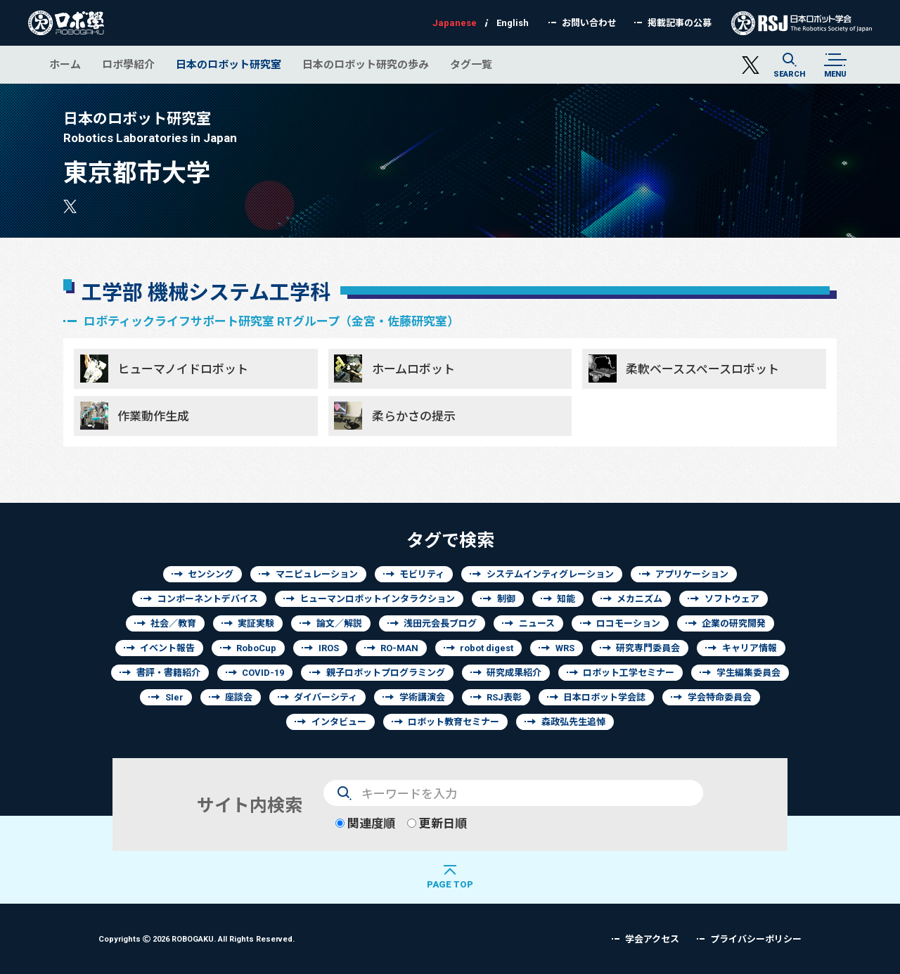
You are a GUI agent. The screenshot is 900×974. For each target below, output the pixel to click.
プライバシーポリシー (756, 939)
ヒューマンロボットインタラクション (377, 598)
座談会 (238, 697)
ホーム (65, 64)
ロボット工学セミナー (628, 672)
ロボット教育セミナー (453, 721)
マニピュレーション (317, 574)
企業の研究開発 (734, 623)
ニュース (537, 623)
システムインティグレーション (550, 574)
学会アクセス (652, 939)
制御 (506, 598)
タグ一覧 (471, 64)
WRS (564, 648)
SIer (174, 697)
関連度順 (365, 823)
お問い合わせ (589, 22)
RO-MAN (399, 648)
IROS (329, 648)
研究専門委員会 (648, 648)
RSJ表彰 (504, 697)
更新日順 (437, 823)
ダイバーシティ (325, 697)
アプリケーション (691, 574)
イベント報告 (167, 648)
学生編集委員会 (748, 672)
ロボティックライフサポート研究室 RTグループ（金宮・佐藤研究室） (271, 321)
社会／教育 (173, 623)
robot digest (486, 648)
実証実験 (256, 623)
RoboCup (256, 648)
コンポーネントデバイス (208, 598)
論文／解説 (339, 623)
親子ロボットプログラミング (385, 672)
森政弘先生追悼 (573, 721)
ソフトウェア (732, 598)
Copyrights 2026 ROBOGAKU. (196, 938)
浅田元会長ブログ (440, 623)
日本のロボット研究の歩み (365, 64)
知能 (566, 598)
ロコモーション (628, 623)
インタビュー (338, 721)
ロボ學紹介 (128, 64)
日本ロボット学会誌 (604, 697)
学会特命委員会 (720, 697)
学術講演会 (422, 697)
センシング (210, 574)
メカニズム (639, 598)
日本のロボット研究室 (228, 64)
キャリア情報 (749, 648)
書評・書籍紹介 (168, 672)
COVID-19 (263, 672)
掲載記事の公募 (680, 22)
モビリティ (421, 574)
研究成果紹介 (514, 672)
